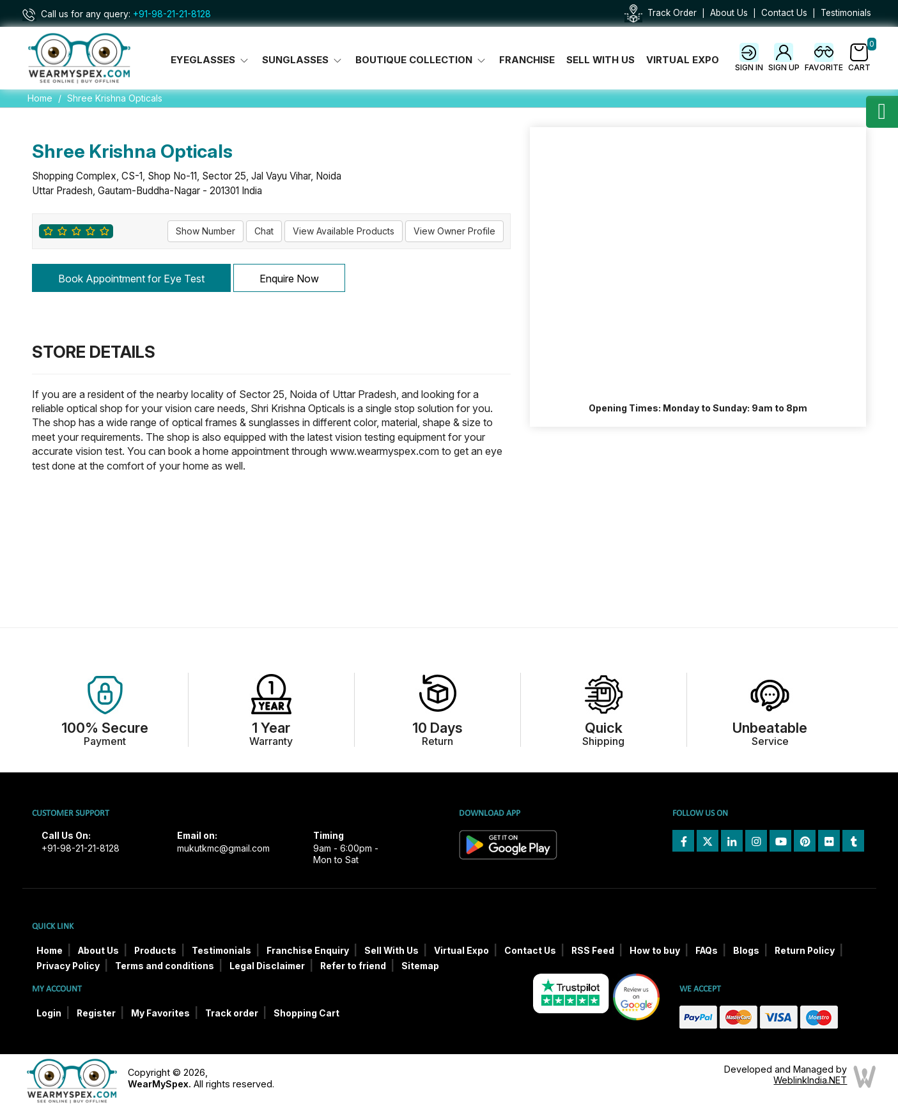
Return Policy (805, 951)
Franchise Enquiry (308, 951)
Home (39, 98)
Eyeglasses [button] (211, 60)
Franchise (527, 60)
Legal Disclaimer (267, 966)
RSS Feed (592, 951)
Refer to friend (353, 966)
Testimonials (846, 13)
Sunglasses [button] (303, 60)
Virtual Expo (682, 60)
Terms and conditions (164, 966)
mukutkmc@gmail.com (223, 848)
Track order (231, 1013)
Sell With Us (600, 60)
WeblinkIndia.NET (810, 1080)
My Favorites (160, 1013)
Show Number (205, 231)
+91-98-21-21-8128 (172, 14)
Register (96, 1013)
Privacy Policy (68, 966)
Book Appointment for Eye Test (131, 278)
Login (48, 1013)
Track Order (672, 13)
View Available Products (343, 231)
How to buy (655, 951)
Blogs (746, 951)
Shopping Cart (306, 1013)
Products (155, 951)
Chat (264, 231)
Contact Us (784, 13)
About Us (729, 13)
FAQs (706, 951)
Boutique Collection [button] (421, 60)
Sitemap (420, 966)
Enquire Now (289, 278)
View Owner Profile (454, 231)
